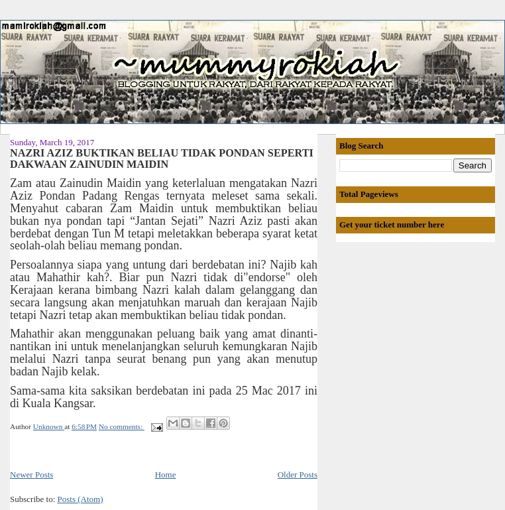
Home (165, 474)
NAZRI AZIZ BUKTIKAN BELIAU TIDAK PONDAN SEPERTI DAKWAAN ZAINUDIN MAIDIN (161, 159)
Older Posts (297, 474)
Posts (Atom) (80, 499)
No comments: (121, 426)
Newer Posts (31, 474)
